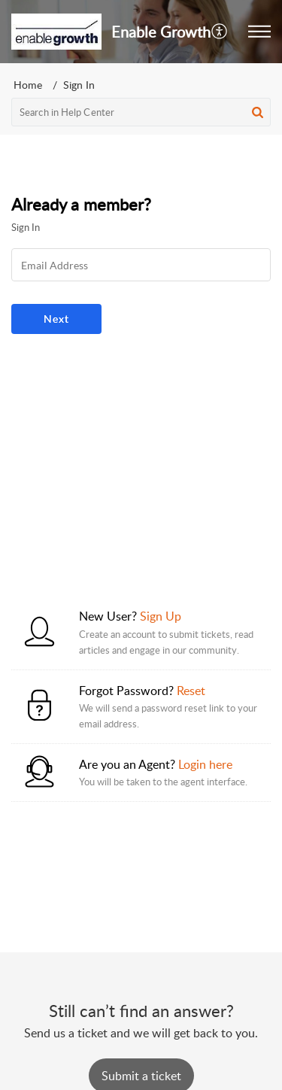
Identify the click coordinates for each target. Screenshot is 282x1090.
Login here (205, 764)
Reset (191, 690)
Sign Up (160, 616)
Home (28, 84)
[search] (141, 112)
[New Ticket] (141, 1075)
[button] (259, 31)
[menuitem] (220, 31)
